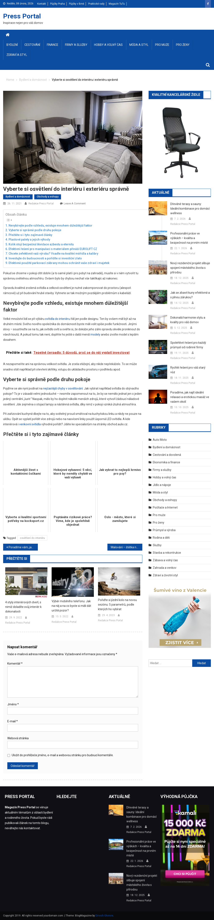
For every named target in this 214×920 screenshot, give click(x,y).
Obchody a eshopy (48, 196)
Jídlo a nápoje (162, 485)
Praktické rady (96, 3)
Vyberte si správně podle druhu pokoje (35, 230)
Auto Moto (160, 439)
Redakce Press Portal (41, 203)
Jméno (13, 704)
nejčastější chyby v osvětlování (63, 388)
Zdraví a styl (16, 54)
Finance (52, 44)
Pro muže (162, 44)
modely (95, 334)
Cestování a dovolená (167, 454)
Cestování (32, 44)
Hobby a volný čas (108, 44)
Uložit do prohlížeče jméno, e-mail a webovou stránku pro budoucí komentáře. (62, 755)
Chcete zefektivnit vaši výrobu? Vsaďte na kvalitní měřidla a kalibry (53, 253)
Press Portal (22, 16)
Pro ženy (183, 44)
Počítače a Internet (165, 507)
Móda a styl (138, 44)
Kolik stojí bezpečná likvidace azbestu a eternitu (41, 244)
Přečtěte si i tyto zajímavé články (30, 235)
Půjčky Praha (57, 3)
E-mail (12, 721)
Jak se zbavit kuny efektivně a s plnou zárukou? (190, 295)
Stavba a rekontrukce (167, 552)
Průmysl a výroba (164, 530)
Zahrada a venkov (164, 567)
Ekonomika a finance (166, 462)
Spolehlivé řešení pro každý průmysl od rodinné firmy (188, 345)
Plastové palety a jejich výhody (29, 239)
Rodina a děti (161, 537)
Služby (157, 545)
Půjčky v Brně (76, 3)
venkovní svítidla (30, 424)
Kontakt (41, 3)
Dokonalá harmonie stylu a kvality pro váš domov (187, 320)
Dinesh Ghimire (104, 915)
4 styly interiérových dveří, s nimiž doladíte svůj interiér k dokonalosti (23, 607)
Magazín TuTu (117, 3)
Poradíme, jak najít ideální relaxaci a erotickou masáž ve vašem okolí (189, 397)
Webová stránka (18, 738)
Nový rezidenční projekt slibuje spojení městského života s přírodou (190, 267)
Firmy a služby (76, 44)
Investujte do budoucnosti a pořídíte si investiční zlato (45, 258)
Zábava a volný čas (165, 560)
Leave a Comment (75, 203)
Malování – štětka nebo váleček (126, 547)
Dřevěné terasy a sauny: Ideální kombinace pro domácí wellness (190, 208)
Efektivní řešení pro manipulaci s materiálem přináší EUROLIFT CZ (53, 249)
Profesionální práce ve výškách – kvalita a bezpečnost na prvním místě (189, 238)
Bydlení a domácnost (18, 196)
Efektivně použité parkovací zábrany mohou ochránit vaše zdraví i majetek (59, 263)
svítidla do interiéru (57, 318)
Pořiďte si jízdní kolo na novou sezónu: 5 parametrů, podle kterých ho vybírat (117, 604)
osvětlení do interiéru (32, 537)
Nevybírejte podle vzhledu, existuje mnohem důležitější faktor (50, 225)
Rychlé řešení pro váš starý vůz (187, 370)
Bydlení (12, 44)
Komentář (15, 663)
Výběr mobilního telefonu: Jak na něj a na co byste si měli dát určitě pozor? (71, 606)
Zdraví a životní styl (165, 575)
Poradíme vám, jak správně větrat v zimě (23, 547)
